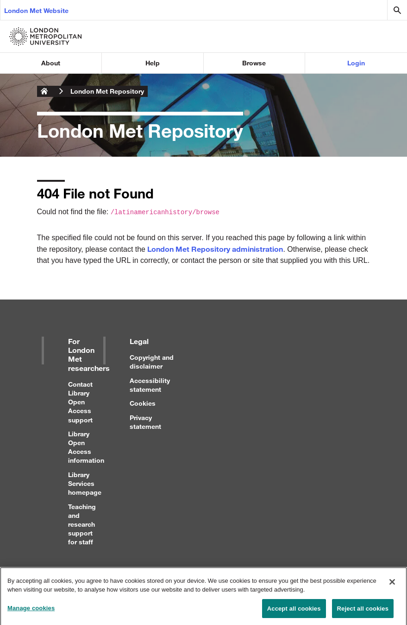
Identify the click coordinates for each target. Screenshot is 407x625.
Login (356, 63)
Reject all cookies (362, 610)
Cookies (143, 403)
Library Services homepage (84, 483)
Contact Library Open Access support (80, 402)
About (50, 63)
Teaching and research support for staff (82, 524)
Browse (254, 63)
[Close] (392, 584)
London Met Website (36, 10)
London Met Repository (107, 91)
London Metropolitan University (44, 91)
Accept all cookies (294, 610)
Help (152, 63)
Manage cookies (31, 610)
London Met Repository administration (215, 248)
